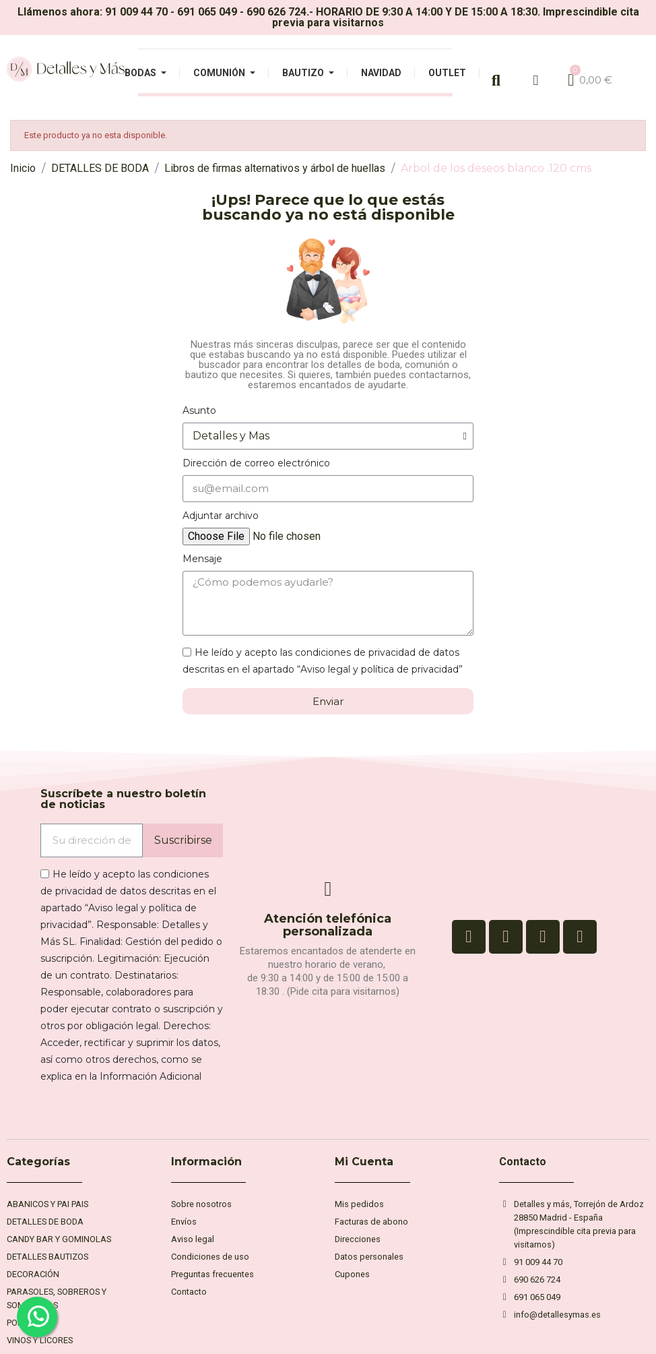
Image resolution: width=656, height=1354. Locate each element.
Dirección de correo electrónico (256, 463)
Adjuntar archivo (221, 516)
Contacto (522, 1161)
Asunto (199, 410)
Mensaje (202, 559)
